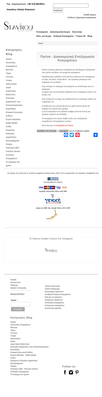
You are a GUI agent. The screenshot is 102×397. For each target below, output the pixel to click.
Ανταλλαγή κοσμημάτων (54, 303)
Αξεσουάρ (77, 32)
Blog (89, 36)
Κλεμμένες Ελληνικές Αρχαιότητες (11, 133)
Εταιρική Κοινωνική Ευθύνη (21, 352)
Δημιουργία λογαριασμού (86, 17)
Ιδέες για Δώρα (43, 36)
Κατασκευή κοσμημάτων (54, 305)
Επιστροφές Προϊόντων (54, 292)
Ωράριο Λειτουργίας (18, 288)
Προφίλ (13, 280)
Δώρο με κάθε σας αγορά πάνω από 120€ (53, 208)
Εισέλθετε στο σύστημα (46, 131)
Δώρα (8, 87)
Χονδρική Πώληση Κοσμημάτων (58, 294)
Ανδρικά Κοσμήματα (63, 36)
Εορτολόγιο (11, 109)
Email (14, 300)
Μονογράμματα (12, 140)
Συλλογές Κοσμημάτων (19, 372)
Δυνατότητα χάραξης (53, 308)
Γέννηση (9, 77)
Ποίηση (9, 144)
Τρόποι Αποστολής (52, 286)
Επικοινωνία (15, 282)
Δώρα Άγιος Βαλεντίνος (19, 344)
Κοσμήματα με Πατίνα (64, 125)
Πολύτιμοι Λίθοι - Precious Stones (24, 369)
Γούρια (9, 80)
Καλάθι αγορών (90, 15)
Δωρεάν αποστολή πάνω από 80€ (53, 191)
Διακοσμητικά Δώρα (60, 32)
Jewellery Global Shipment (21, 9)
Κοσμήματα (42, 32)
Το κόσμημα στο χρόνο (19, 374)
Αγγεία (9, 59)
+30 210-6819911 (36, 4)
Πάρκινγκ (14, 285)
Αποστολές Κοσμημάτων (20, 325)
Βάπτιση (9, 69)
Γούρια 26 (80, 36)
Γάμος (8, 73)
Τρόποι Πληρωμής (52, 289)
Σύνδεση (71, 17)
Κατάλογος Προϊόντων (54, 300)
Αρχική (41, 43)
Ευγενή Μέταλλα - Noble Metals (23, 355)
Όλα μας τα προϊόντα (53, 297)
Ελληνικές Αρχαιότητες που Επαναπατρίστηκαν (14, 101)
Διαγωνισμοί (11, 84)
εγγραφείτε (63, 131)
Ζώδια (8, 126)
